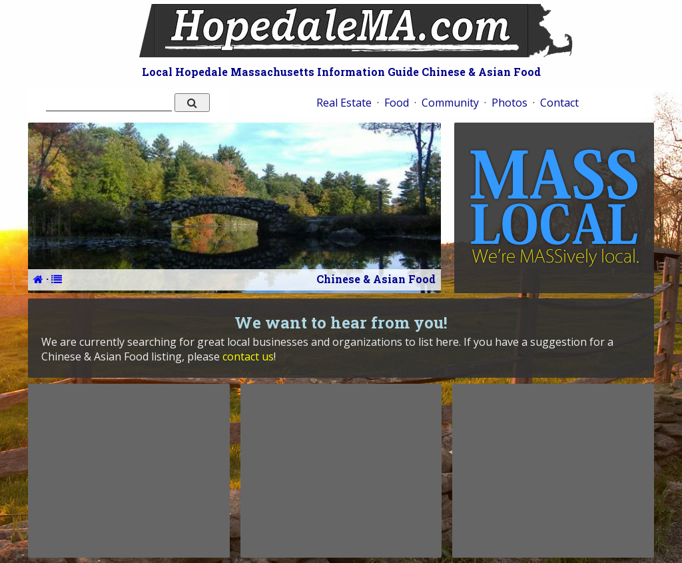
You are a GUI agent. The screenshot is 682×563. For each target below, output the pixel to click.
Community (450, 102)
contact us (248, 356)
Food (396, 102)
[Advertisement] (128, 470)
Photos (509, 102)
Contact (559, 102)
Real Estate (344, 102)
